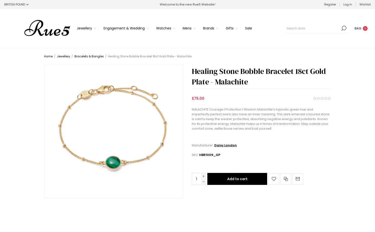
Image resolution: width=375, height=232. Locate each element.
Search (343, 28)
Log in (347, 4)
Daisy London (225, 145)
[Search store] (316, 28)
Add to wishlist (273, 179)
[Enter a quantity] (196, 179)
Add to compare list (285, 179)
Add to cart (237, 179)
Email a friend (297, 179)
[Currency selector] (16, 4)
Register (330, 4)
